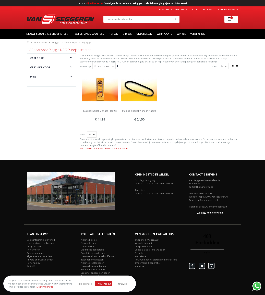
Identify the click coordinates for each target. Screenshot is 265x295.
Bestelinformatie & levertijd (41, 239)
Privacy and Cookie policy (40, 259)
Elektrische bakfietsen (92, 249)
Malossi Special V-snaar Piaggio (139, 110)
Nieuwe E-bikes (89, 239)
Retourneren (33, 249)
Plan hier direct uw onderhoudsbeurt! (208, 206)
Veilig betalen (34, 246)
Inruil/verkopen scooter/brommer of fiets (156, 259)
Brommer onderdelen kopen (95, 272)
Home (28, 42)
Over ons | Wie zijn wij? (147, 239)
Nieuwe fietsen (89, 243)
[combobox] (141, 19)
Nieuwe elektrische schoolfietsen (98, 256)
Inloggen (207, 9)
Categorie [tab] (37, 58)
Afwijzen (122, 283)
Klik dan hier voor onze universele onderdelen (104, 148)
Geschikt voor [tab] (40, 67)
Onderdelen (40, 42)
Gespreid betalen (144, 246)
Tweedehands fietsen (92, 259)
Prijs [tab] (33, 76)
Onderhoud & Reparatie (147, 262)
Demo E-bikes (88, 246)
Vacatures (140, 266)
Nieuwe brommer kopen (93, 266)
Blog (195, 9)
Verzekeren (141, 256)
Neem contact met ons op (173, 9)
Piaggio (55, 42)
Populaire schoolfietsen (93, 253)
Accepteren (104, 283)
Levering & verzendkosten (40, 243)
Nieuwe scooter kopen (92, 262)
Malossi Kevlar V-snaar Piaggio (100, 110)
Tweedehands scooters (93, 269)
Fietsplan (139, 253)
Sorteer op (85, 66)
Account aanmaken (228, 9)
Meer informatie (45, 286)
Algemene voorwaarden (39, 256)
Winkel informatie (144, 243)
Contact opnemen (36, 253)
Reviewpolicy (33, 262)
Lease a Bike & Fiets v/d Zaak (150, 249)
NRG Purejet (71, 42)
